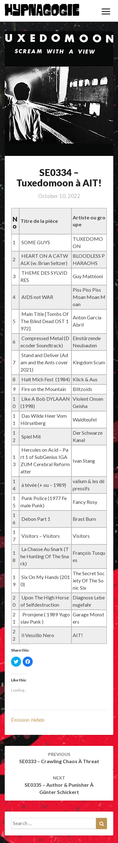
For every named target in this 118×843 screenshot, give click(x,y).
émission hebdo (27, 720)
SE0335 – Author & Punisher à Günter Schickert (59, 785)
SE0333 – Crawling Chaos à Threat (59, 758)
